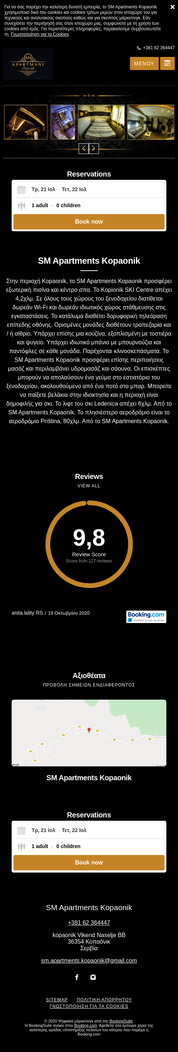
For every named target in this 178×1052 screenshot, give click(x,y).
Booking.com (85, 1025)
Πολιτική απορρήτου (104, 999)
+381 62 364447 (89, 923)
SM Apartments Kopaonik (89, 778)
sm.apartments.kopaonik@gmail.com (89, 961)
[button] (84, 148)
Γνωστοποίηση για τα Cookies (40, 34)
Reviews (89, 476)
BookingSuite (121, 1021)
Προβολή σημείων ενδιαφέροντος (89, 685)
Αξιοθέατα (88, 676)
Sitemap (57, 999)
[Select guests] (48, 205)
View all (89, 485)
